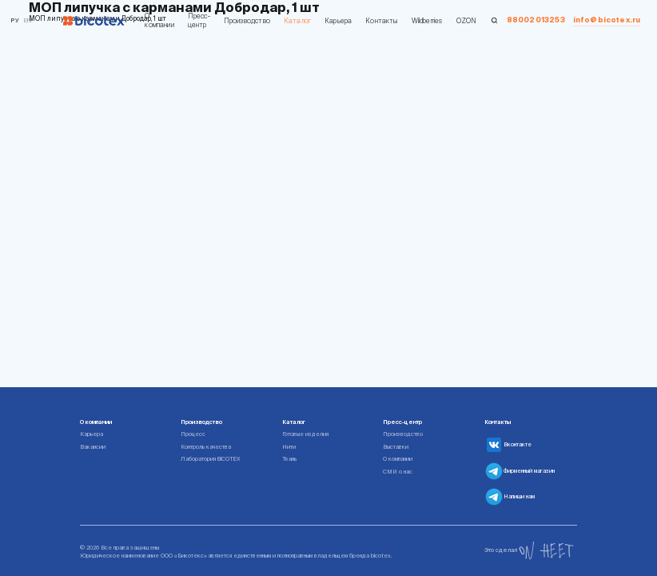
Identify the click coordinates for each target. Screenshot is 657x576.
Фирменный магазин (519, 471)
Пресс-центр (199, 20)
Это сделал (529, 551)
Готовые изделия (305, 434)
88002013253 (536, 20)
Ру (14, 20)
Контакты (381, 21)
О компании (159, 20)
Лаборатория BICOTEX (211, 458)
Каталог (297, 21)
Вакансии (93, 446)
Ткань (289, 458)
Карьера (338, 21)
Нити (289, 446)
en (28, 20)
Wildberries (427, 21)
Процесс (193, 434)
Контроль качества (206, 446)
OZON (466, 21)
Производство (247, 21)
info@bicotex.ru (607, 20)
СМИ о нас (397, 471)
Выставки (395, 446)
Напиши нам (509, 496)
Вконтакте (508, 444)
